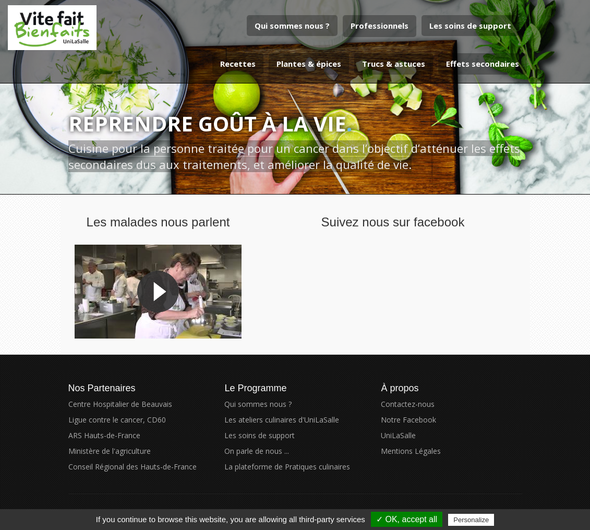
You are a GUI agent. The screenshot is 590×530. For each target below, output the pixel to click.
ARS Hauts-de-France (104, 435)
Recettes (238, 63)
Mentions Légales (411, 451)
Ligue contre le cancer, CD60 (117, 420)
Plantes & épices (308, 63)
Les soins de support (470, 25)
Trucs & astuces (393, 63)
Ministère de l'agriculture (109, 451)
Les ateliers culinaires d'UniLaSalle (281, 420)
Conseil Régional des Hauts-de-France (132, 467)
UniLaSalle (398, 435)
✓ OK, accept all (406, 519)
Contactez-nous (408, 404)
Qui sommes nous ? (292, 25)
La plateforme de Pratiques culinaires (287, 467)
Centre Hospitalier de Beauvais (120, 404)
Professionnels (379, 25)
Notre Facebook (408, 420)
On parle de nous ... (256, 451)
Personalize (471, 520)
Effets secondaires (482, 63)
